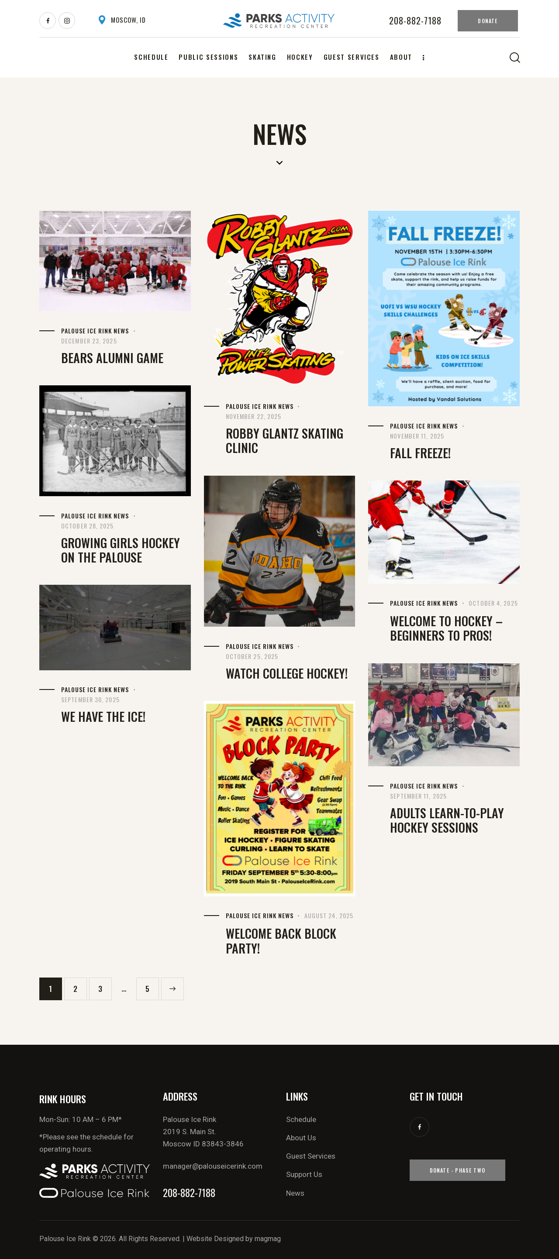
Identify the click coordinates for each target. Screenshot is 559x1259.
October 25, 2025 (252, 656)
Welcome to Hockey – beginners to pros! (446, 628)
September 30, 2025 (90, 699)
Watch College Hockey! (287, 673)
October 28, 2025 (87, 525)
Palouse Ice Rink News (95, 330)
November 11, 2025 (417, 435)
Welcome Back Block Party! (281, 940)
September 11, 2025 (418, 795)
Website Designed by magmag (233, 1239)
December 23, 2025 (89, 340)
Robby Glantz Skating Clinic (284, 440)
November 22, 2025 (254, 416)
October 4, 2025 (493, 602)
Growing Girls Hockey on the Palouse (120, 550)
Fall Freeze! (420, 453)
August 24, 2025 (329, 915)
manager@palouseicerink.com (212, 1166)
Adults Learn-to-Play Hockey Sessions (447, 820)
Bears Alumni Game (112, 357)
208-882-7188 (189, 1193)
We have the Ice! (103, 716)
